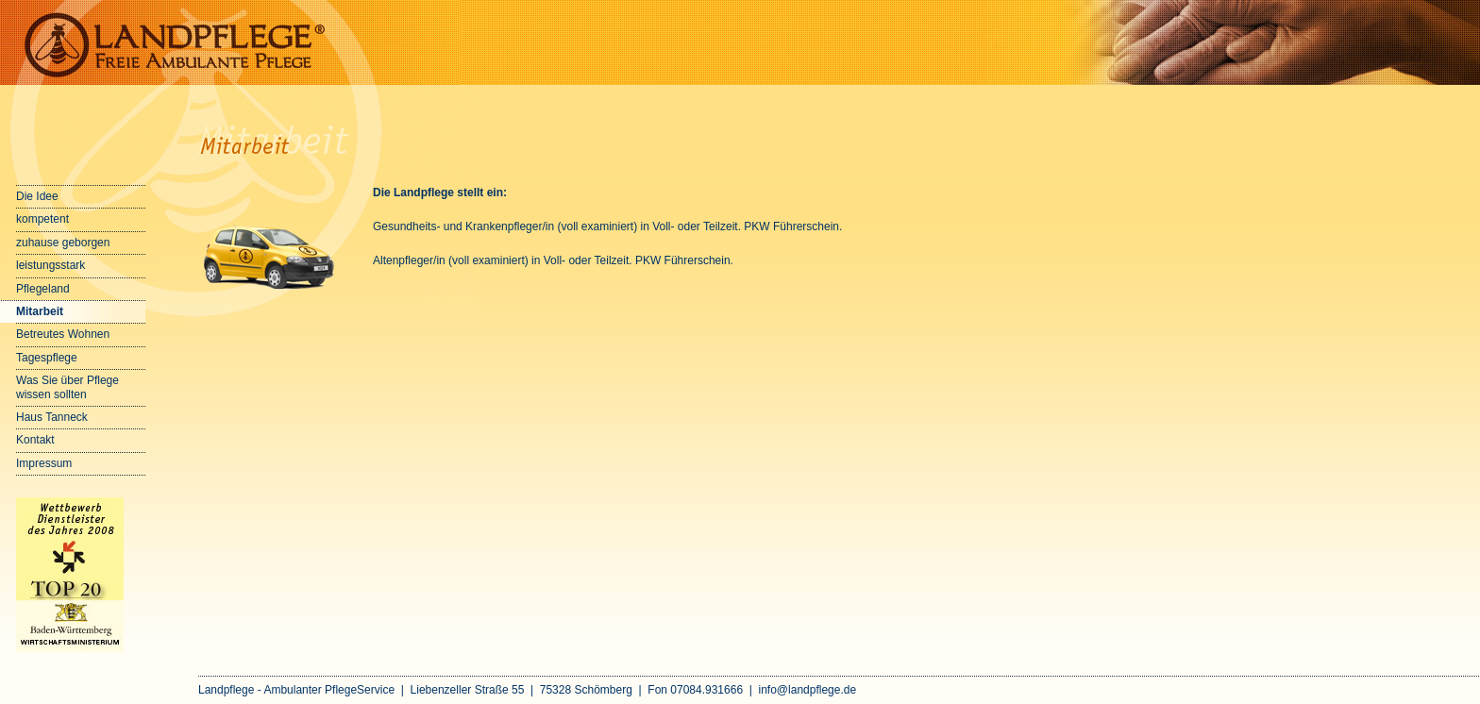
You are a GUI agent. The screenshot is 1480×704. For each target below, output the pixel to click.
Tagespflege (46, 357)
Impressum (44, 463)
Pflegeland (43, 288)
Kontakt (35, 439)
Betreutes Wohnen (62, 334)
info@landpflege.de (808, 689)
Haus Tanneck (52, 417)
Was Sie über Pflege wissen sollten (67, 387)
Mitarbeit (39, 311)
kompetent (42, 219)
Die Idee (37, 196)
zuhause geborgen (62, 242)
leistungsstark (50, 265)
